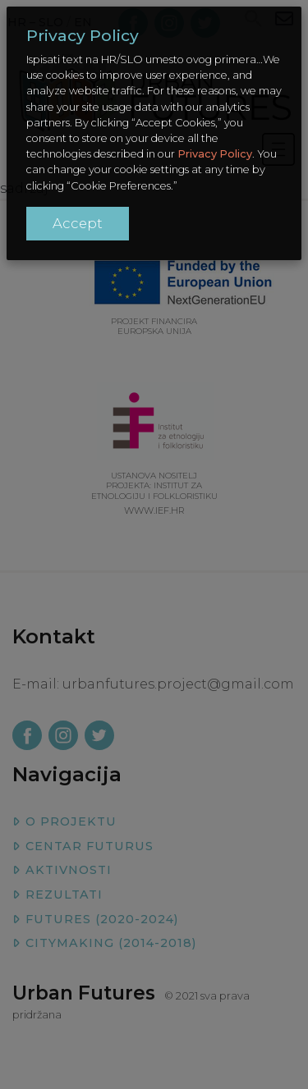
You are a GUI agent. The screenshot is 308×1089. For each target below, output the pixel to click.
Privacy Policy (214, 154)
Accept (78, 223)
